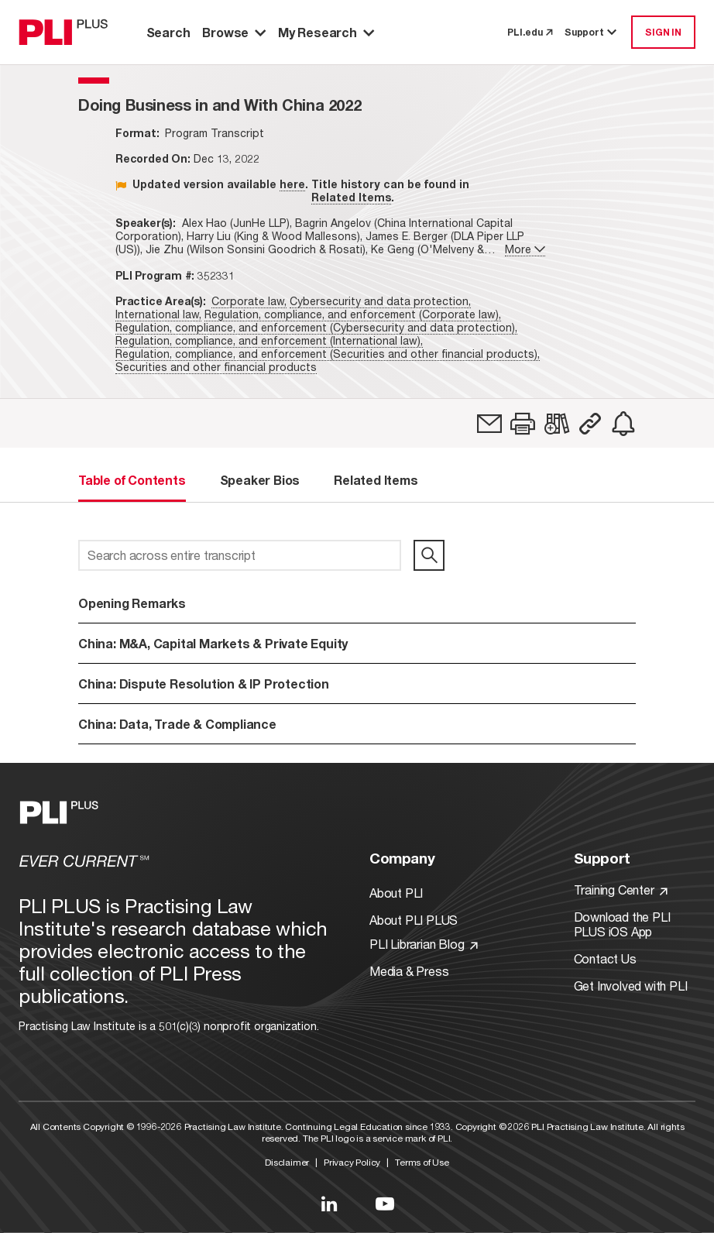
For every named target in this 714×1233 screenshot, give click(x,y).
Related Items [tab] (375, 479)
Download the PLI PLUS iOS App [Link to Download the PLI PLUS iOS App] (622, 924)
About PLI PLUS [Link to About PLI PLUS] (413, 919)
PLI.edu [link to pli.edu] (529, 32)
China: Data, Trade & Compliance (177, 723)
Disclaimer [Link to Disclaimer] (287, 1162)
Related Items (351, 197)
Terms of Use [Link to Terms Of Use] (422, 1162)
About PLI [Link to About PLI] (396, 892)
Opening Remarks (132, 603)
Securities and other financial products (216, 366)
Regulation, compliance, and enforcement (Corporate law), (352, 314)
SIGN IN (663, 32)
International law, (158, 314)
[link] (489, 423)
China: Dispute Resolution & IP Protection (203, 683)
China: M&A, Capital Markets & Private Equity (213, 643)
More (525, 249)
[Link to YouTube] (385, 1203)
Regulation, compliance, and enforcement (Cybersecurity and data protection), (316, 327)
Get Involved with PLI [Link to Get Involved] (631, 985)
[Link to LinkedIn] (329, 1203)
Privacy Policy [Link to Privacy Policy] (352, 1162)
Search (168, 32)
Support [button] (592, 32)
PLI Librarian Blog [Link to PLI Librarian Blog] (423, 943)
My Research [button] (326, 32)
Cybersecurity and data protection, (380, 300)
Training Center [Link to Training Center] (621, 889)
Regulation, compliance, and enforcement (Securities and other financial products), (327, 353)
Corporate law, (249, 300)
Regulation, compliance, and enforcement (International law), (269, 340)
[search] (429, 555)
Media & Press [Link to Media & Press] (408, 970)
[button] (522, 423)
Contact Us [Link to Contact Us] (605, 958)
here (292, 184)
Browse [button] (234, 32)
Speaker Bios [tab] (260, 479)
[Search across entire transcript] (239, 555)
